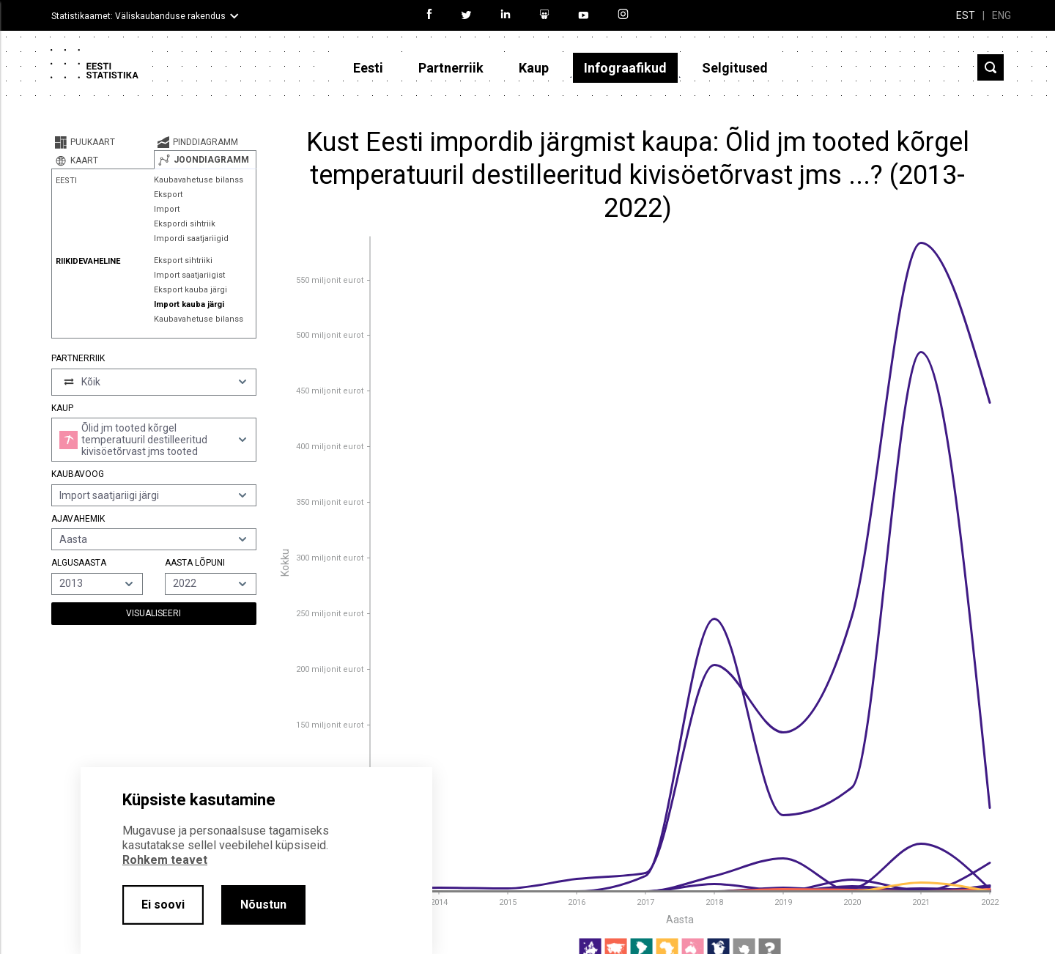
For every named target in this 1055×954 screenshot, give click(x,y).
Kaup (534, 67)
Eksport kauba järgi (190, 290)
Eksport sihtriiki (183, 260)
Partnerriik (451, 67)
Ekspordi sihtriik (184, 224)
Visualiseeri (153, 613)
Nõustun (263, 905)
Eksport (168, 194)
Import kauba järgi (189, 304)
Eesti (368, 67)
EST (965, 15)
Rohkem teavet (164, 860)
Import (166, 209)
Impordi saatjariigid (191, 238)
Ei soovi (163, 905)
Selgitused (735, 67)
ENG (1001, 15)
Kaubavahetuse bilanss (198, 180)
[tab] (102, 142)
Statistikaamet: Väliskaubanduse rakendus (138, 16)
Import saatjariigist (189, 275)
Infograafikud (625, 67)
